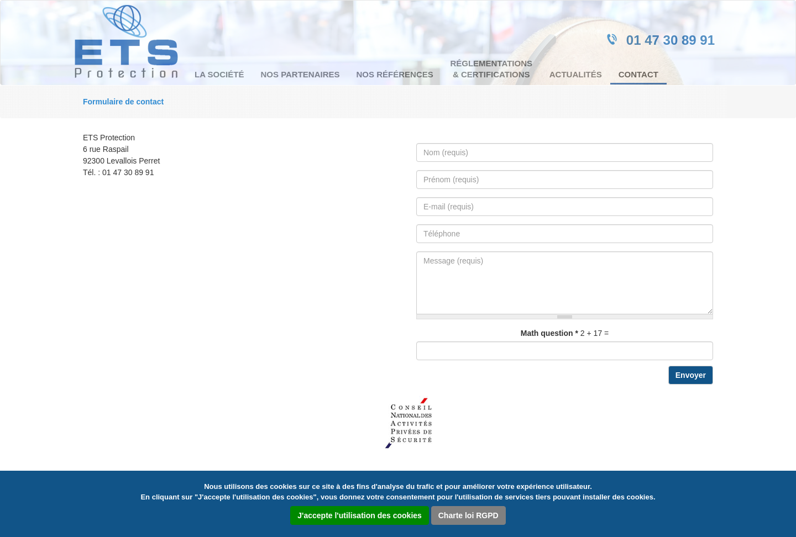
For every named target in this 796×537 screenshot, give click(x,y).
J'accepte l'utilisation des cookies (359, 515)
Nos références (395, 74)
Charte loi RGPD (468, 515)
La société (219, 74)
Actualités (575, 74)
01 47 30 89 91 (670, 40)
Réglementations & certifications (491, 69)
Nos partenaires (299, 74)
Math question (549, 333)
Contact (638, 74)
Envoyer (690, 375)
